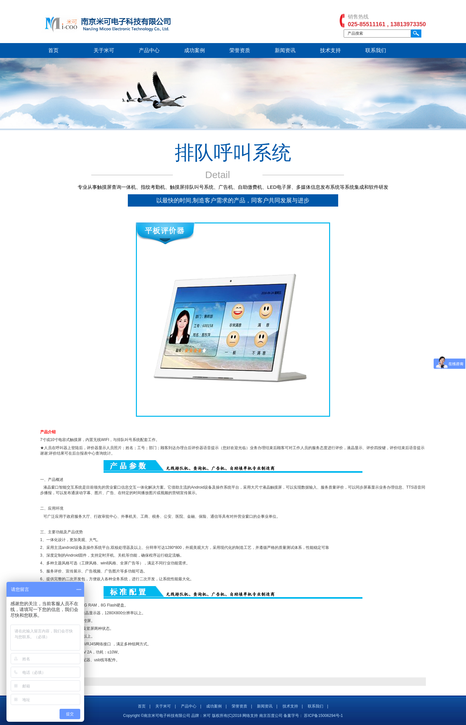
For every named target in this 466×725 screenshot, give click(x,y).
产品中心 (149, 50)
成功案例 (194, 50)
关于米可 (104, 50)
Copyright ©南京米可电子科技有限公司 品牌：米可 (167, 715)
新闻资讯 (285, 50)
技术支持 (330, 50)
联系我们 (375, 50)
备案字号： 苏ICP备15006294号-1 (313, 715)
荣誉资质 (239, 50)
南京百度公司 (271, 715)
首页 (53, 50)
